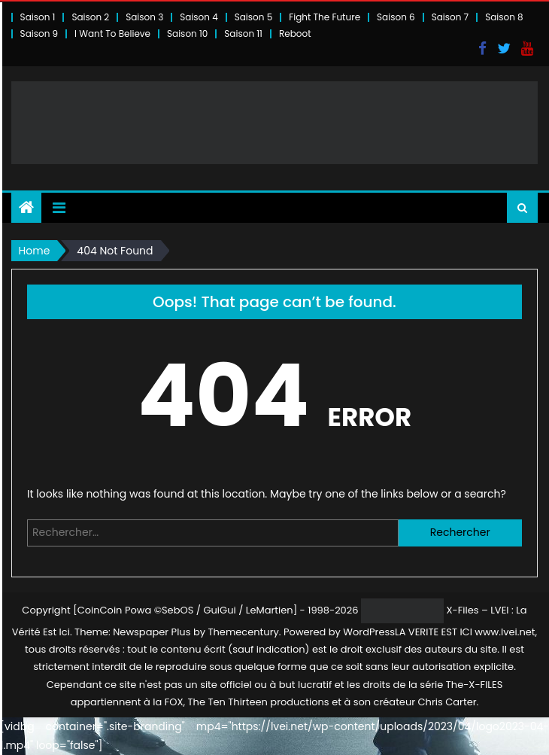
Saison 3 (144, 17)
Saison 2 (90, 17)
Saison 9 (39, 33)
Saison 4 (198, 17)
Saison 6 (396, 17)
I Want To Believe (112, 33)
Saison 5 (253, 17)
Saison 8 (504, 17)
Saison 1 (38, 17)
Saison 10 (187, 33)
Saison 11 (243, 33)
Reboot (295, 33)
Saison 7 (450, 17)
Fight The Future (324, 17)
